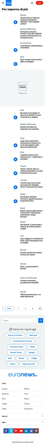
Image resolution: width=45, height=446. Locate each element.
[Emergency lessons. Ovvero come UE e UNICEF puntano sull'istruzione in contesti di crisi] (31, 35)
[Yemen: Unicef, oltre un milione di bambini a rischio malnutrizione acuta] (31, 172)
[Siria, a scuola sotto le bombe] (31, 270)
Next (4, 399)
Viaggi (4, 404)
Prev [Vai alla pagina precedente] (9, 308)
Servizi (4, 416)
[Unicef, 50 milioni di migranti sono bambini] (31, 130)
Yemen (23, 166)
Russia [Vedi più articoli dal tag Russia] (21, 358)
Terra (26, 394)
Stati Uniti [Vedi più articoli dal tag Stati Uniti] (33, 335)
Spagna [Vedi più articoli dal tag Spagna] (32, 352)
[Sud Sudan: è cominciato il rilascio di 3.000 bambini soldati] (31, 228)
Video (4, 409)
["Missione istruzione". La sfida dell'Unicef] (31, 298)
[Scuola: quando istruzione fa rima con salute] (31, 256)
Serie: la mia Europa (28, 278)
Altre (4, 422)
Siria (22, 57)
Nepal (22, 208)
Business (5, 394)
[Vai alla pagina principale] (9, 3)
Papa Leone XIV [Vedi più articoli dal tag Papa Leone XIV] (28, 364)
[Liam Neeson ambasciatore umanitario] (31, 49)
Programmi (28, 409)
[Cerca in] (22, 320)
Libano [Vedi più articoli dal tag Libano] (12, 364)
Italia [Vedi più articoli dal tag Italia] (10, 358)
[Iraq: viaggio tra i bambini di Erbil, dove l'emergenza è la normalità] (31, 242)
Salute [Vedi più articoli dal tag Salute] (32, 347)
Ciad (22, 138)
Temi (4, 383)
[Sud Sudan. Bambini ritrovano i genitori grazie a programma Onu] (31, 200)
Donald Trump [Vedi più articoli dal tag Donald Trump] (16, 352)
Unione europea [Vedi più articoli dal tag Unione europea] (16, 347)
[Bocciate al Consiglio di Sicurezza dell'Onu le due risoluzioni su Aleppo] (31, 116)
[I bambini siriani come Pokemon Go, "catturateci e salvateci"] (31, 158)
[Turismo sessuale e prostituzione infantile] (31, 284)
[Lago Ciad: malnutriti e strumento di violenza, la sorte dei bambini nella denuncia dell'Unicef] (31, 144)
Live (39, 3)
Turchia (23, 180)
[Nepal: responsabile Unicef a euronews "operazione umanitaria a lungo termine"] (31, 214)
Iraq (22, 236)
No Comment (25, 43)
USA (22, 110)
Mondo (23, 15)
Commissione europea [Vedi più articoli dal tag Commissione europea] (22, 341)
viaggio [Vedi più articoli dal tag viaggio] (34, 358)
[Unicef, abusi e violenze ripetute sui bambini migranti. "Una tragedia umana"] (31, 21)
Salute (26, 399)
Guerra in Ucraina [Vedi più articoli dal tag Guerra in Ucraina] (15, 335)
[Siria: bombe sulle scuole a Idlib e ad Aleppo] (31, 63)
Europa (4, 389)
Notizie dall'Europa (28, 29)
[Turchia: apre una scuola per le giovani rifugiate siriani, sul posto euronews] (31, 186)
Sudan (23, 194)
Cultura (27, 404)
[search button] (40, 320)
